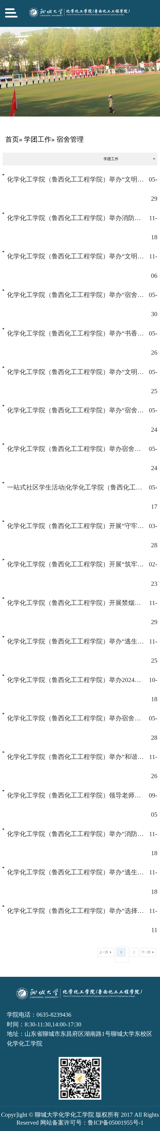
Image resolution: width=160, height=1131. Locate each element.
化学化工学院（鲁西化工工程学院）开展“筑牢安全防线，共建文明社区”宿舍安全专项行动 (75, 564)
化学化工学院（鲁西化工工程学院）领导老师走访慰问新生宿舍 (75, 795)
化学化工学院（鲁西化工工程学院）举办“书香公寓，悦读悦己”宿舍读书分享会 (75, 333)
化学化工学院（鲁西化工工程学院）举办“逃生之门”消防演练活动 (75, 641)
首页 (12, 139)
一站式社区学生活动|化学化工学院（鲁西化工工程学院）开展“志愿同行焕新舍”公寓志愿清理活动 (75, 487)
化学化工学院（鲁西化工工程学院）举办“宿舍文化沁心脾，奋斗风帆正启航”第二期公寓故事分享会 (75, 294)
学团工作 (37, 139)
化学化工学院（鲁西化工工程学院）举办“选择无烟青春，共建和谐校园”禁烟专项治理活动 (75, 910)
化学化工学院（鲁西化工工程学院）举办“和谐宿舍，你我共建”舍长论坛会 (75, 756)
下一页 (146, 952)
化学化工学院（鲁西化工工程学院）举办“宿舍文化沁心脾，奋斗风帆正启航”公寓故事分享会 (75, 410)
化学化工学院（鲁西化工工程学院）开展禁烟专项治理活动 (75, 602)
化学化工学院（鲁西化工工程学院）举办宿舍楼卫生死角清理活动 (75, 718)
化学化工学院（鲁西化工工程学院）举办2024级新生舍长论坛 (75, 679)
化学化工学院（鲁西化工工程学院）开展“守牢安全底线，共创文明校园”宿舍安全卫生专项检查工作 (75, 525)
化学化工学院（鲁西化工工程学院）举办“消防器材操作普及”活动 (75, 833)
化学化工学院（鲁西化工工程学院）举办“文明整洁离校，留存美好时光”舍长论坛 (75, 179)
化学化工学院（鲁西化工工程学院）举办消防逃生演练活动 (75, 217)
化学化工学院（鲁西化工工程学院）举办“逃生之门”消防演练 (75, 872)
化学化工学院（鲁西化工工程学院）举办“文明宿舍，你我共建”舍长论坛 (75, 256)
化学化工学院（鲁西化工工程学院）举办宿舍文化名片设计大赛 (75, 448)
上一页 (103, 952)
